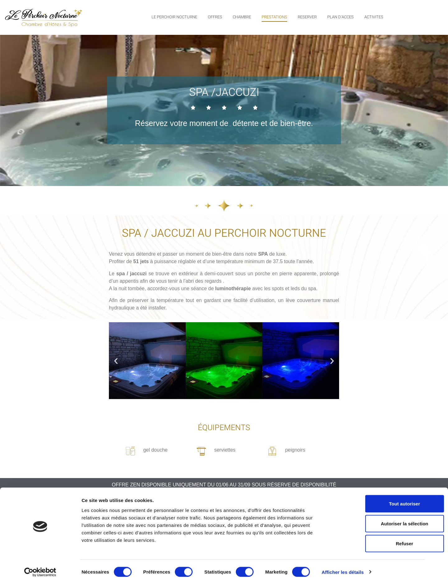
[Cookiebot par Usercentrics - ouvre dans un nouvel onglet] (40, 569)
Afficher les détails (343, 568)
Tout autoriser (380, 500)
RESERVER (307, 17)
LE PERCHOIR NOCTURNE (174, 17)
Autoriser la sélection (380, 520)
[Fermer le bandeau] (438, 494)
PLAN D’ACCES (340, 17)
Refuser (380, 540)
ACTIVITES (373, 17)
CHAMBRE (242, 17)
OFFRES (215, 17)
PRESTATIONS (274, 17)
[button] (116, 361)
